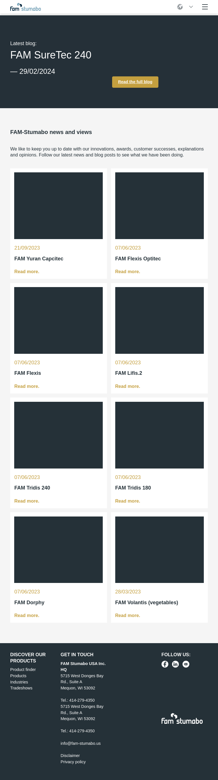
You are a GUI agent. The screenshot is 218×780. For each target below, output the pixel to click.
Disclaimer (70, 755)
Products (18, 675)
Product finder (23, 669)
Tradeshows (21, 687)
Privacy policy (73, 761)
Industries (19, 681)
